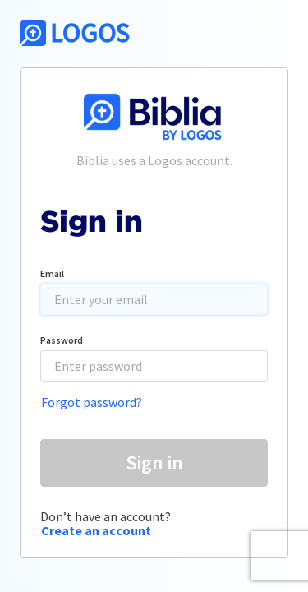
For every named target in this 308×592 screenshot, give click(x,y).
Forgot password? (91, 402)
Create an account (96, 530)
